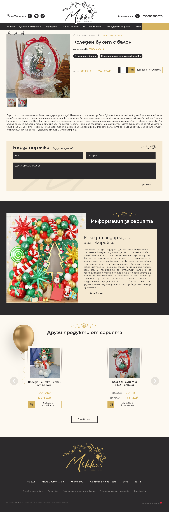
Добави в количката (145, 70)
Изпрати (145, 184)
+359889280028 (149, 16)
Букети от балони (88, 35)
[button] (14, 381)
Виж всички (97, 293)
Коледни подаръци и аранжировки (121, 56)
